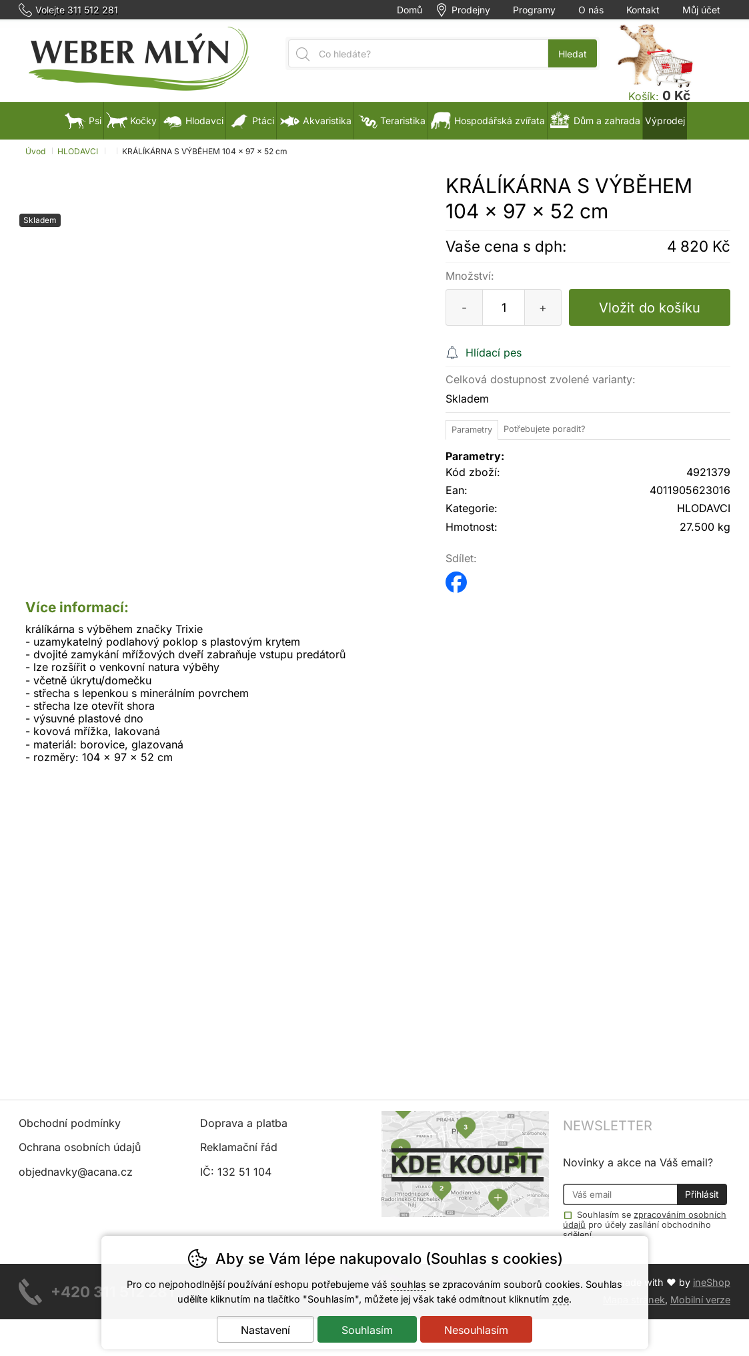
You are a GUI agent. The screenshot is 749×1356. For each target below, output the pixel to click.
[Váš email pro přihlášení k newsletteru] (619, 1194)
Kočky (131, 120)
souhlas (408, 1284)
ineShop (711, 1282)
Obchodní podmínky (70, 1123)
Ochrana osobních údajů (80, 1147)
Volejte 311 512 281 (76, 10)
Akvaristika (315, 120)
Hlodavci (192, 120)
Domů (409, 10)
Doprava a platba (243, 1123)
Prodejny (471, 10)
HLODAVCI (77, 151)
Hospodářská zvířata (487, 120)
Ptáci (251, 120)
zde (560, 1299)
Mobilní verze (700, 1299)
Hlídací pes (494, 352)
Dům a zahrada (595, 120)
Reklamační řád (238, 1147)
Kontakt (643, 10)
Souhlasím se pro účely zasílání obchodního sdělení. (644, 1224)
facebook (456, 578)
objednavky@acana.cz (76, 1171)
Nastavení (265, 1330)
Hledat (572, 53)
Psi (83, 120)
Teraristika (391, 120)
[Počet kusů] (503, 307)
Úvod (35, 151)
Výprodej (665, 120)
